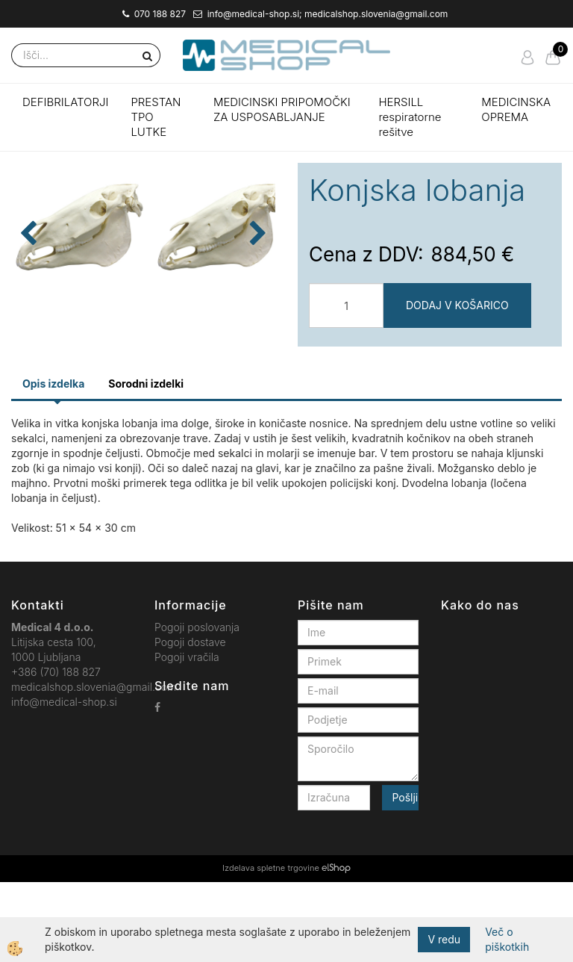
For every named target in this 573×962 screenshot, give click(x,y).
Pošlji (405, 878)
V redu (444, 939)
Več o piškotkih (507, 939)
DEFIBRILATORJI (65, 102)
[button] (256, 299)
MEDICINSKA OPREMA (516, 109)
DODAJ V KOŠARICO (457, 305)
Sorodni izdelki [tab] (146, 464)
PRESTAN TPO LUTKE (156, 117)
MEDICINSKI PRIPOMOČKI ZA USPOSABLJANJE (282, 109)
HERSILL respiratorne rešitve (409, 117)
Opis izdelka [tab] (53, 464)
